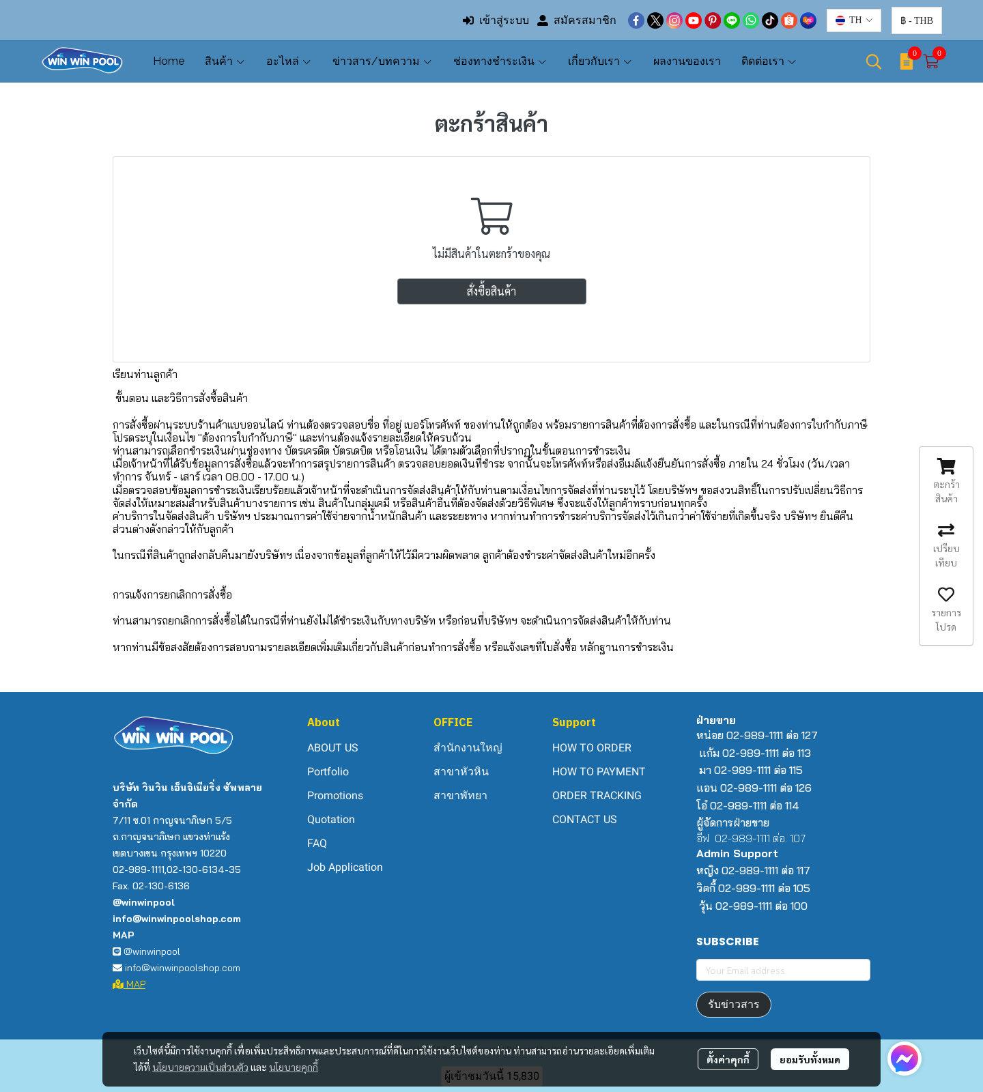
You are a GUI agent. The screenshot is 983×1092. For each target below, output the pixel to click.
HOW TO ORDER (591, 747)
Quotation (331, 819)
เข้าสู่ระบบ (496, 20)
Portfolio (328, 771)
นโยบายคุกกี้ (293, 1067)
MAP (129, 984)
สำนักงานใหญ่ (467, 747)
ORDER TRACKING (597, 795)
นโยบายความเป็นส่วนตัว (200, 1067)
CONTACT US (584, 819)
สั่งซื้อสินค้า (491, 291)
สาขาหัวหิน (461, 771)
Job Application (345, 867)
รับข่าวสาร (734, 1004)
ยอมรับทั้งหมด (810, 1059)
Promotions (335, 795)
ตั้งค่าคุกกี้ (728, 1059)
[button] (854, 20)
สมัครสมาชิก (576, 20)
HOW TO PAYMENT (599, 771)
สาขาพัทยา (460, 795)
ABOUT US (332, 747)
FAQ (317, 843)
